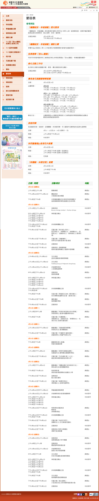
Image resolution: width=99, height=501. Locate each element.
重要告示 (74, 498)
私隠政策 (80, 498)
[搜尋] (81, 7)
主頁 (27, 15)
